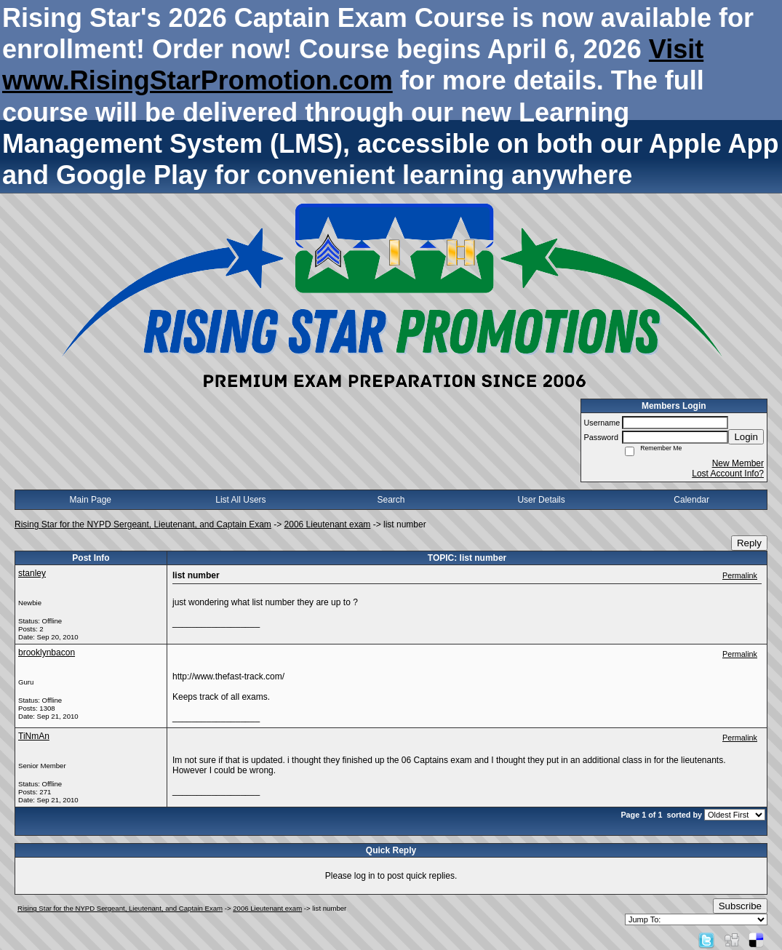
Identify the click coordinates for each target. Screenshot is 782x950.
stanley (32, 573)
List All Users (240, 500)
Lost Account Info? (728, 473)
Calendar (691, 500)
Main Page (90, 500)
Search (390, 500)
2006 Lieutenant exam (327, 524)
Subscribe (740, 906)
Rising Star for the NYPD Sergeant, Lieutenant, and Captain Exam (143, 524)
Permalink (739, 575)
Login (746, 436)
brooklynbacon (46, 652)
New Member (738, 463)
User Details (540, 500)
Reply (749, 543)
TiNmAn (33, 736)
